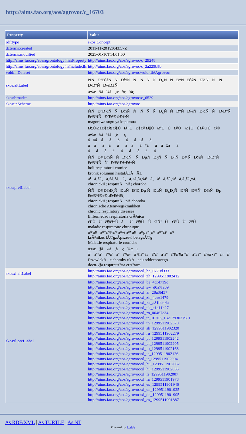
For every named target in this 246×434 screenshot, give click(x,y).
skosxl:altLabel (18, 273)
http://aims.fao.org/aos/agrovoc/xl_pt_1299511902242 (133, 338)
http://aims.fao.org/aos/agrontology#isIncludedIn (46, 66)
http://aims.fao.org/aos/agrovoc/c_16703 (55, 12)
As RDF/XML (20, 422)
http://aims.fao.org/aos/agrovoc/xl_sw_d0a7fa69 (128, 287)
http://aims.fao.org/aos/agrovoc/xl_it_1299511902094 (133, 358)
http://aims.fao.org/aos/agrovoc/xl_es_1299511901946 (133, 384)
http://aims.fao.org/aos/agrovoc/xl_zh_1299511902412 (133, 276)
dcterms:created (19, 48)
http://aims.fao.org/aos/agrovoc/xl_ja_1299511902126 (133, 353)
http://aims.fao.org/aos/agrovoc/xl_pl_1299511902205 (133, 343)
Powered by (119, 427)
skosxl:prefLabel (20, 340)
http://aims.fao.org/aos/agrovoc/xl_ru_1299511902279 (133, 333)
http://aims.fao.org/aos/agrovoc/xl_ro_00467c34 (128, 312)
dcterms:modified (20, 54)
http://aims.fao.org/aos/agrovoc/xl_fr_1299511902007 (133, 374)
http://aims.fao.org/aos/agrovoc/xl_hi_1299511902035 (133, 369)
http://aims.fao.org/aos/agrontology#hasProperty (46, 60)
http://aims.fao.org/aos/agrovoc (114, 103)
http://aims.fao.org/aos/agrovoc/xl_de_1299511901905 (133, 394)
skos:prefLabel (18, 187)
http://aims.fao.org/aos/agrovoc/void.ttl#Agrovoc (129, 72)
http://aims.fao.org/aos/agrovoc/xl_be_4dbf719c (128, 282)
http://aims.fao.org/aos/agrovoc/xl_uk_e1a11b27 (128, 307)
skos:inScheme (18, 103)
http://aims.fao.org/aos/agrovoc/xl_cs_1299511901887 (133, 399)
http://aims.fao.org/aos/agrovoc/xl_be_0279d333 (128, 270)
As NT (74, 422)
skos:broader (16, 97)
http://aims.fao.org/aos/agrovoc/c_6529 (120, 97)
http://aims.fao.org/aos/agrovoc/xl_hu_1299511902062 (134, 363)
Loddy (131, 427)
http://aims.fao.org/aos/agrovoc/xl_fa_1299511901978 (133, 379)
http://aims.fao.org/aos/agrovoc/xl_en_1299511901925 (133, 389)
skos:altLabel (17, 85)
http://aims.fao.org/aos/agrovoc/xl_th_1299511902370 (133, 323)
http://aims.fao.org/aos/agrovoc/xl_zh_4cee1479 (128, 297)
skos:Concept (99, 42)
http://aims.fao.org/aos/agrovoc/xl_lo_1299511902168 (133, 348)
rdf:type (12, 42)
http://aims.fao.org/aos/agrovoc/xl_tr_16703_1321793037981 (139, 317)
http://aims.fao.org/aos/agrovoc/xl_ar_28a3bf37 (128, 292)
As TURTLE (51, 422)
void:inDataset (18, 72)
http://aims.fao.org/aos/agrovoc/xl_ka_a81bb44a (128, 302)
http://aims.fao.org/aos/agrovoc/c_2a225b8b (124, 66)
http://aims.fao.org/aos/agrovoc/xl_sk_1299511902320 (133, 328)
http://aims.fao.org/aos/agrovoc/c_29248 (122, 60)
